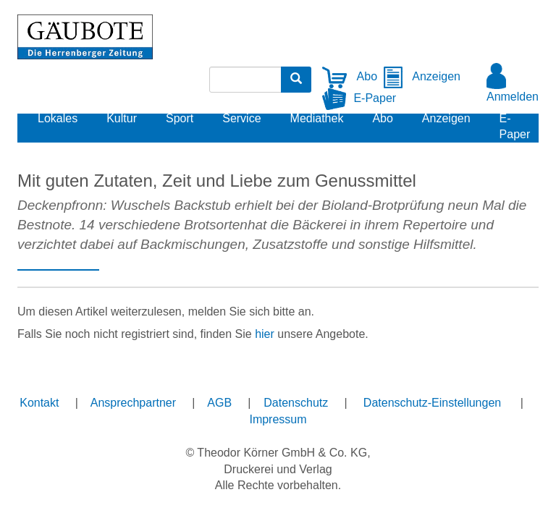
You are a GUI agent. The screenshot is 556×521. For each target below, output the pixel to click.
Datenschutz (296, 403)
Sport (179, 118)
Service (241, 118)
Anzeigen (422, 76)
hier (264, 334)
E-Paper (359, 98)
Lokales (57, 118)
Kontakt (39, 403)
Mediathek (317, 118)
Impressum (277, 419)
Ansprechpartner (133, 403)
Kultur (121, 118)
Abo (349, 76)
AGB (219, 403)
